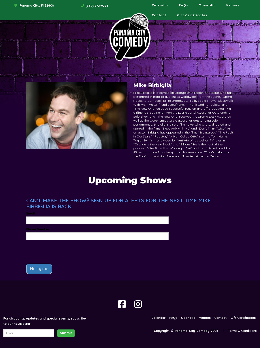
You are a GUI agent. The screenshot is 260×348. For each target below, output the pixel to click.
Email (30, 213)
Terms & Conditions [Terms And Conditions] (242, 331)
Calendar (160, 5)
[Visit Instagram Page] (138, 304)
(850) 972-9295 (96, 6)
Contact (159, 15)
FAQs (183, 5)
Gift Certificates (192, 15)
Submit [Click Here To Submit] (66, 333)
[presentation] (59, 251)
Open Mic (207, 5)
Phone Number (37, 229)
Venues (232, 5)
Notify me (39, 268)
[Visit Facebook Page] (122, 304)
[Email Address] (28, 333)
